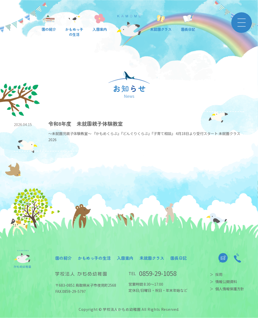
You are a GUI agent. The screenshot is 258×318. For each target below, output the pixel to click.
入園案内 (125, 258)
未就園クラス (152, 258)
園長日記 (178, 258)
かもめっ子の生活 (94, 258)
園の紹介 (63, 258)
